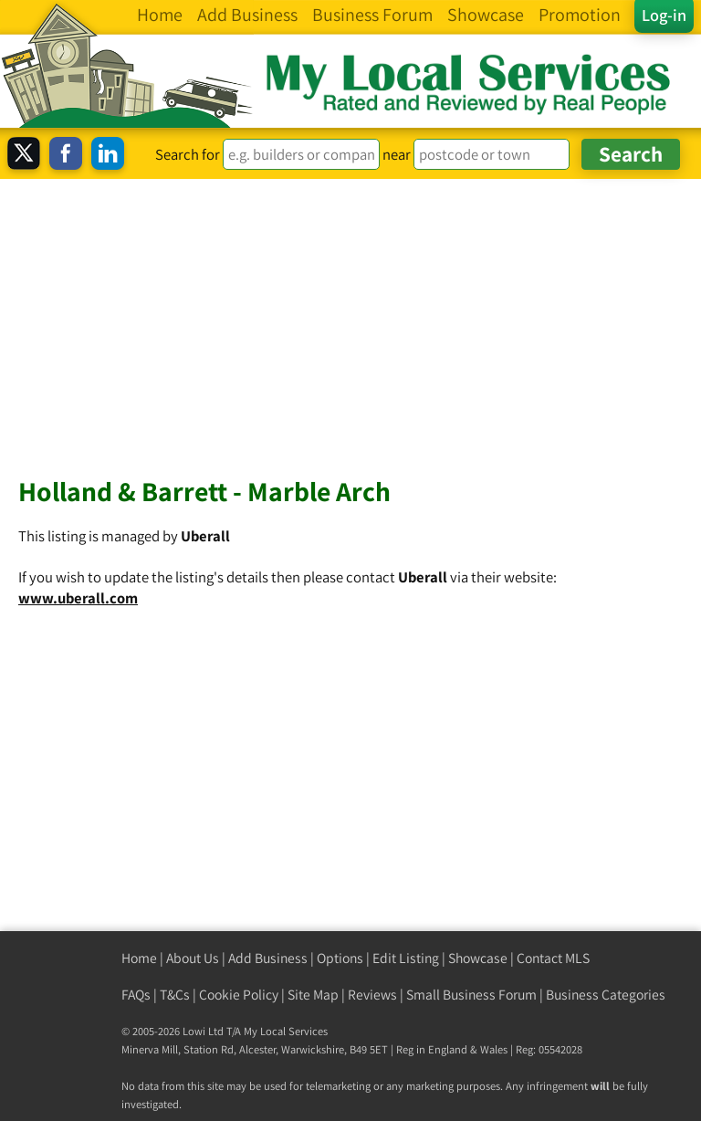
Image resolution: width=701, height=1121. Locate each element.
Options (340, 958)
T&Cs (175, 994)
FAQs (136, 994)
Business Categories (605, 994)
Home (139, 958)
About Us (192, 958)
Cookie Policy (238, 994)
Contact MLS (553, 958)
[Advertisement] (350, 316)
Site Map (313, 994)
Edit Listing (405, 958)
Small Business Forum (471, 994)
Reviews (372, 994)
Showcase (477, 958)
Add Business (268, 958)
